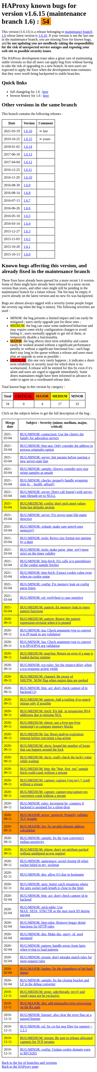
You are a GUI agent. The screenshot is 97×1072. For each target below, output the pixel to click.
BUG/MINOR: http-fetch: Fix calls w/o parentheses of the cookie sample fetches (55, 563)
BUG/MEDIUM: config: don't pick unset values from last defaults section (53, 505)
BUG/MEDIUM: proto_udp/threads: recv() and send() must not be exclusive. (52, 993)
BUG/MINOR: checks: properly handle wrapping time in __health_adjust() (54, 482)
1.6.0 (27, 254)
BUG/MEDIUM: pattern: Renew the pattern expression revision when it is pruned (50, 620)
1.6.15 (28, 139)
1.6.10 (28, 177)
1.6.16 (42, 35)
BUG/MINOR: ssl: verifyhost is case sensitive (51, 597)
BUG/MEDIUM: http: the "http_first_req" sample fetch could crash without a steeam (54, 770)
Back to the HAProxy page (20, 1066)
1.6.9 (27, 185)
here (45, 92)
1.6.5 (27, 216)
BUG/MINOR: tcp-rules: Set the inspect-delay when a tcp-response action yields (56, 667)
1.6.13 (28, 154)
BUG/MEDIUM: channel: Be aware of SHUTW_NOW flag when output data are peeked (54, 678)
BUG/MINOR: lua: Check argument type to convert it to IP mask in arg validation (55, 632)
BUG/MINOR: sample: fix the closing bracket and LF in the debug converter (54, 982)
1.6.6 (27, 208)
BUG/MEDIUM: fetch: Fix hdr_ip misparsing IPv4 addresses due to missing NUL (55, 713)
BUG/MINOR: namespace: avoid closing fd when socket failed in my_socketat (54, 863)
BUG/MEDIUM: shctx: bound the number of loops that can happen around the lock (55, 747)
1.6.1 (27, 246)
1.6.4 (27, 223)
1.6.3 (27, 231)
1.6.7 (27, 200)
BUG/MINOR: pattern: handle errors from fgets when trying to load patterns (52, 947)
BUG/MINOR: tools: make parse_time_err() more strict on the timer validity (54, 551)
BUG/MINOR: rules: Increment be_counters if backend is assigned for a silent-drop (52, 805)
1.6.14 (28, 146)
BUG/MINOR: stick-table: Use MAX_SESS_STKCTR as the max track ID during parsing (55, 911)
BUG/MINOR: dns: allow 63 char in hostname (52, 874)
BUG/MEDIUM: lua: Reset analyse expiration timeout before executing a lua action (52, 736)
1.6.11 (28, 170)
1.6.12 (28, 162)
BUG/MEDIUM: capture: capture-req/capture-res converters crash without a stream (54, 793)
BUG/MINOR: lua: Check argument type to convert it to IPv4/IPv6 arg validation (55, 644)
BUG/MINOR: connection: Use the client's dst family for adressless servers (52, 436)
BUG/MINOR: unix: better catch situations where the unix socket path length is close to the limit (54, 886)
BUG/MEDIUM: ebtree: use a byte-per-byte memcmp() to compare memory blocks (50, 724)
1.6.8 (27, 193)
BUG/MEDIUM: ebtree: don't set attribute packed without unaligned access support (54, 851)
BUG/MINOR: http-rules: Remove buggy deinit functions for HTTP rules (53, 924)
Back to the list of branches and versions (29, 1063)
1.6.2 (27, 239)
